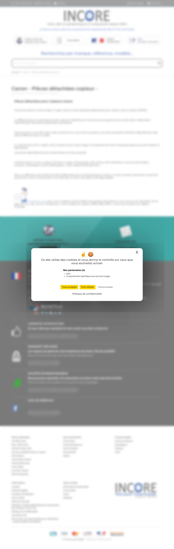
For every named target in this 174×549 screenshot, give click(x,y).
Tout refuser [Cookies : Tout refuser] (87, 287)
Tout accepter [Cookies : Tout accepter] (69, 287)
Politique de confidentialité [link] (87, 294)
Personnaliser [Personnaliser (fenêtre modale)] (105, 287)
